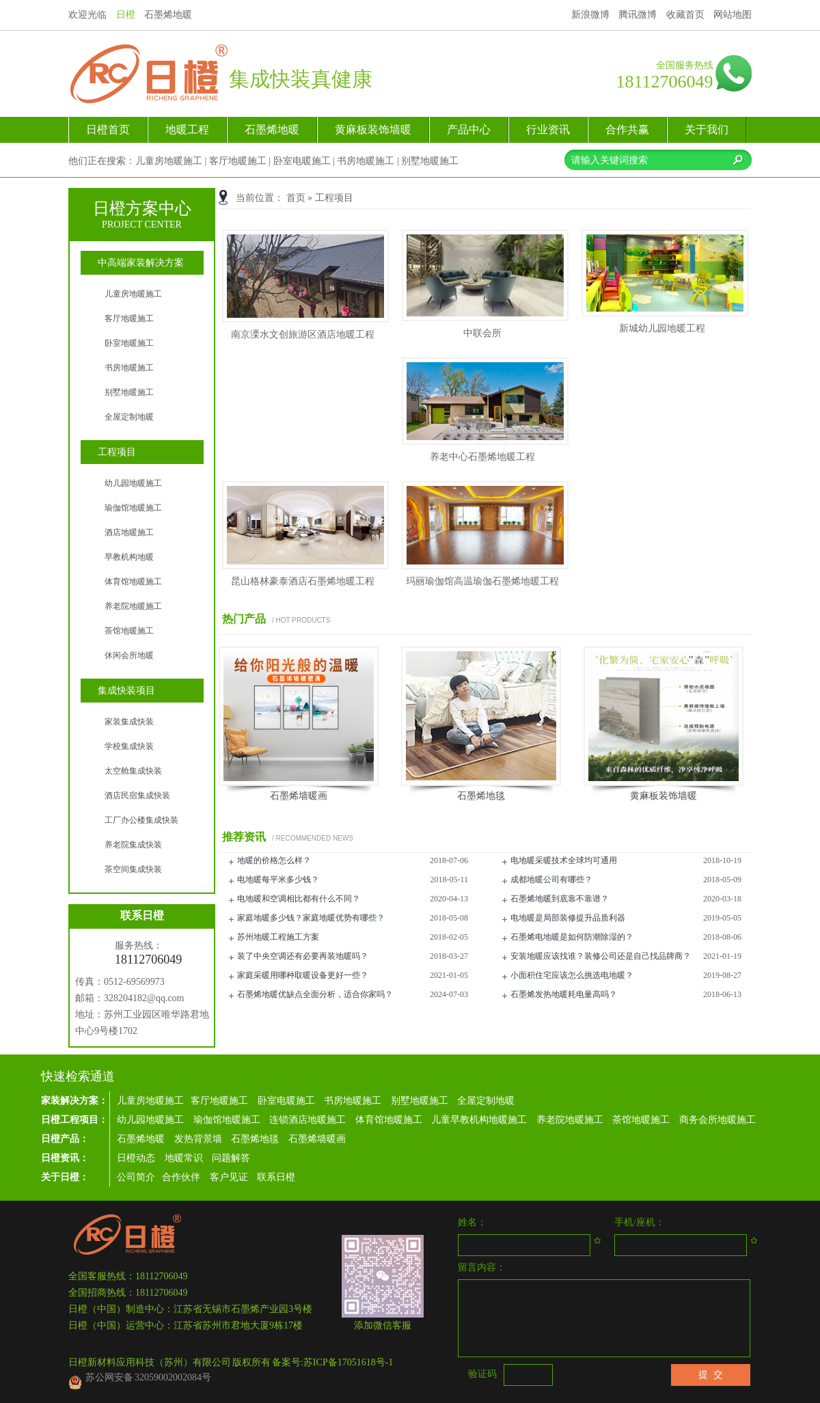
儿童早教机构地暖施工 (479, 1120)
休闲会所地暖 (129, 655)
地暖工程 (187, 129)
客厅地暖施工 (237, 161)
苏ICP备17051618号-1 (348, 1362)
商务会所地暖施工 (717, 1120)
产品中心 (469, 129)
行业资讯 (548, 129)
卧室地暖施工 (129, 343)
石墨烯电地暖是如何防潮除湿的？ (571, 937)
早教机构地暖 (129, 557)
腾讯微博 (637, 15)
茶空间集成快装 (133, 869)
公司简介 (136, 1177)
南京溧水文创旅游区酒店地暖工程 (302, 334)
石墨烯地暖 (272, 129)
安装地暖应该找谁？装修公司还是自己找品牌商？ (600, 956)
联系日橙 (276, 1177)
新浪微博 (590, 15)
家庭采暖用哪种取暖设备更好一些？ (302, 975)
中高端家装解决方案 (141, 263)
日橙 (125, 15)
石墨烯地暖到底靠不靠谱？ (559, 898)
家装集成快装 (129, 721)
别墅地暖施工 (430, 161)
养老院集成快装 (133, 844)
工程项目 (334, 198)
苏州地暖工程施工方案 (278, 937)
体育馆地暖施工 (133, 581)
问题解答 (231, 1158)
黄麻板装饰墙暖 (373, 129)
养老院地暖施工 (133, 606)
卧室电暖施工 (302, 161)
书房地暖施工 (365, 161)
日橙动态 (137, 1158)
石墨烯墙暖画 (298, 796)
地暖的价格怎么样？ (274, 860)
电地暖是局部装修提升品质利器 (567, 918)
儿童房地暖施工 (168, 161)
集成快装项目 (126, 690)
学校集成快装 (129, 746)
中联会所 (482, 333)
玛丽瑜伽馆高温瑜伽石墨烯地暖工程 (482, 581)
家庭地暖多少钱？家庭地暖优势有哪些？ (311, 918)
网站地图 (732, 15)
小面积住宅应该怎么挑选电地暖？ (571, 975)
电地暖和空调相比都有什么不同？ (298, 898)
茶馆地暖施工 (129, 631)
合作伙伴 (181, 1177)
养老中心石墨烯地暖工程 (482, 457)
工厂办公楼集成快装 (141, 820)
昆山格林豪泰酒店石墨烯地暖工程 (302, 581)
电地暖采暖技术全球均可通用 (563, 860)
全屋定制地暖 (129, 417)
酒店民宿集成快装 (137, 795)
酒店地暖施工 (129, 532)
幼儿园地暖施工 (133, 483)
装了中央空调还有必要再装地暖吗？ (302, 956)
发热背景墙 (198, 1139)
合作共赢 (627, 129)
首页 (295, 198)
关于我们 (706, 129)
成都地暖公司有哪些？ (551, 879)
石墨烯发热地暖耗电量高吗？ (563, 994)
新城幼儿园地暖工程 (662, 328)
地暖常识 (184, 1158)
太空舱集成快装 (133, 771)
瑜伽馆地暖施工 (133, 508)
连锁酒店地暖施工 (308, 1120)
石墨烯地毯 (481, 796)
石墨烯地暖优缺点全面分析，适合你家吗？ (315, 994)
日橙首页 (108, 129)
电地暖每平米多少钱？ (278, 879)
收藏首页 (685, 15)
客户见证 (230, 1177)
